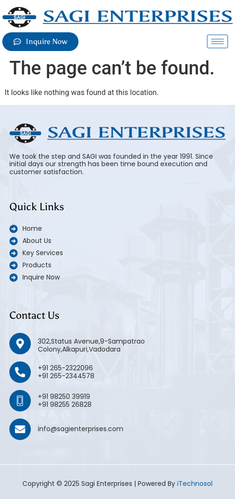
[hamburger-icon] (217, 41)
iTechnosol (195, 483)
